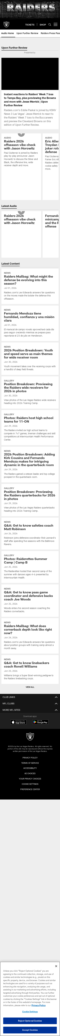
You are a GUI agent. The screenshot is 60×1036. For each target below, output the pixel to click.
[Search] (49, 24)
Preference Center (30, 789)
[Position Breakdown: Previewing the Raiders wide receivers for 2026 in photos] (30, 392)
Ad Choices (30, 773)
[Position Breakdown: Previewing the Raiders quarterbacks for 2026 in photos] (30, 500)
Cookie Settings (30, 784)
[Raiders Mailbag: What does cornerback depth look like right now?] (30, 636)
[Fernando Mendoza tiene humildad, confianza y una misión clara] (30, 323)
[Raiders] (30, 737)
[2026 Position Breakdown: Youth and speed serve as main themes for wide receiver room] (30, 358)
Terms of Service (30, 763)
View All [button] (30, 687)
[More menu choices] (55, 24)
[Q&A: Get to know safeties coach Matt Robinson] (30, 534)
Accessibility (30, 768)
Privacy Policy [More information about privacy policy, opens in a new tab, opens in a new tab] (39, 1005)
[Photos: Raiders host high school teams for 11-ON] (30, 427)
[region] (30, 999)
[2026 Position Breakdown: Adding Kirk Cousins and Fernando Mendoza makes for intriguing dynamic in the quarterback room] (30, 464)
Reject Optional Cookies (30, 1020)
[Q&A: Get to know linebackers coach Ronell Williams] (30, 669)
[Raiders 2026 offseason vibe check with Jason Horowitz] (21, 152)
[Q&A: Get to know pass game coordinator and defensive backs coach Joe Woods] (30, 600)
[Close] (56, 966)
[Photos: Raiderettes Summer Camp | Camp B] (30, 567)
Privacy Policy (30, 757)
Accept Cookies (30, 1030)
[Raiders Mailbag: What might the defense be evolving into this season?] (30, 286)
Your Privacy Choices (30, 779)
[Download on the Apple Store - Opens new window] (18, 722)
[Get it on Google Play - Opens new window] (40, 724)
